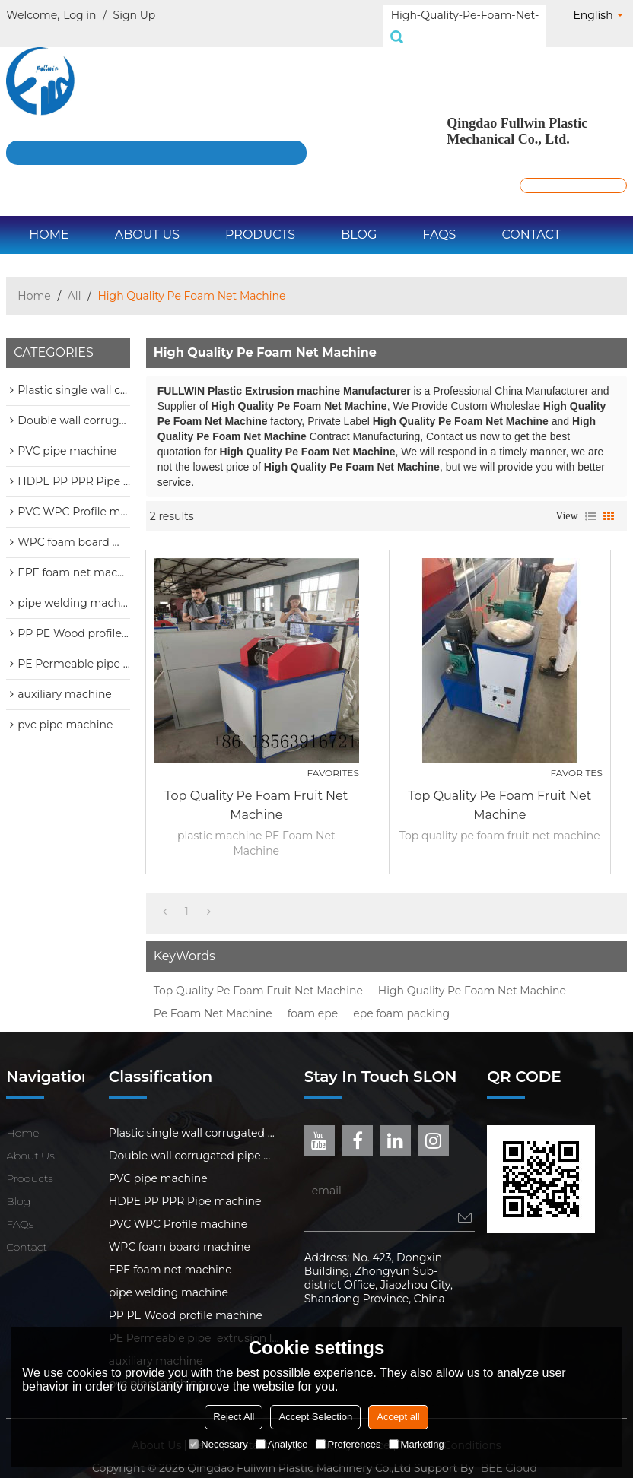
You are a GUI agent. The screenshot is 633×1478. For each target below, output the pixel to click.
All (74, 279)
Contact (530, 218)
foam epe (313, 997)
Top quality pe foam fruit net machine (256, 788)
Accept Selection (315, 1416)
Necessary (218, 1444)
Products (260, 218)
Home (48, 218)
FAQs (439, 218)
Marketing (416, 1444)
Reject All (233, 1416)
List (590, 499)
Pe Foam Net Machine (213, 997)
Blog (359, 218)
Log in (79, 15)
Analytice (282, 1444)
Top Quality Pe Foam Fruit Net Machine (258, 974)
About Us (147, 218)
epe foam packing (401, 997)
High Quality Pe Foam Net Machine (472, 974)
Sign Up (134, 15)
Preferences (348, 1444)
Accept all (398, 1416)
